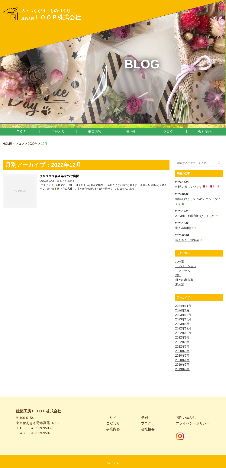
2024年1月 (182, 310)
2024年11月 (183, 305)
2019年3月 (182, 369)
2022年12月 (183, 328)
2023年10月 (183, 319)
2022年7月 (182, 346)
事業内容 (95, 131)
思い (178, 275)
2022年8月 (182, 342)
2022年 (33, 143)
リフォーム (182, 270)
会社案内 (205, 131)
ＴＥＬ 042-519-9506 (33, 424)
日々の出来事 (67, 180)
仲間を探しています (197, 186)
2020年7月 (182, 355)
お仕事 (179, 261)
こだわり (58, 131)
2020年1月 (182, 360)
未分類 (179, 284)
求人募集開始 (185, 228)
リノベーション (185, 266)
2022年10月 (183, 333)
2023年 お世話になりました (196, 216)
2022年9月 (182, 337)
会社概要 (148, 425)
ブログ (168, 131)
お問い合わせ (186, 413)
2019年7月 (182, 364)
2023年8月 (182, 324)
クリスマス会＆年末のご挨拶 (59, 176)
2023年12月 (183, 314)
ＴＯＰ (21, 131)
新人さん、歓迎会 (188, 240)
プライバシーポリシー (193, 419)
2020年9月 (182, 351)
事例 (131, 131)
